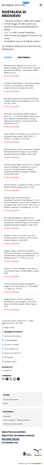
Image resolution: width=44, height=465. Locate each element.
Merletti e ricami (10, 361)
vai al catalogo (12, 76)
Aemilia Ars (8, 370)
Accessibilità (7, 416)
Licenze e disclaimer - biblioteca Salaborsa (16, 420)
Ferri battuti (8, 357)
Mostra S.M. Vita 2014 (12, 353)
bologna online (10, 439)
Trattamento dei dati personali (13, 424)
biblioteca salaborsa (14, 432)
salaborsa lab (10, 443)
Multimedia (24, 57)
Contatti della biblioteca (10, 399)
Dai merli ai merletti (11, 344)
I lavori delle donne (11, 349)
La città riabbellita (10, 340)
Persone (5, 403)
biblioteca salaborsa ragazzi (18, 435)
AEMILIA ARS (9, 327)
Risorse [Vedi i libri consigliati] (8, 57)
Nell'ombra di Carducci (12, 336)
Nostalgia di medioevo (13, 331)
